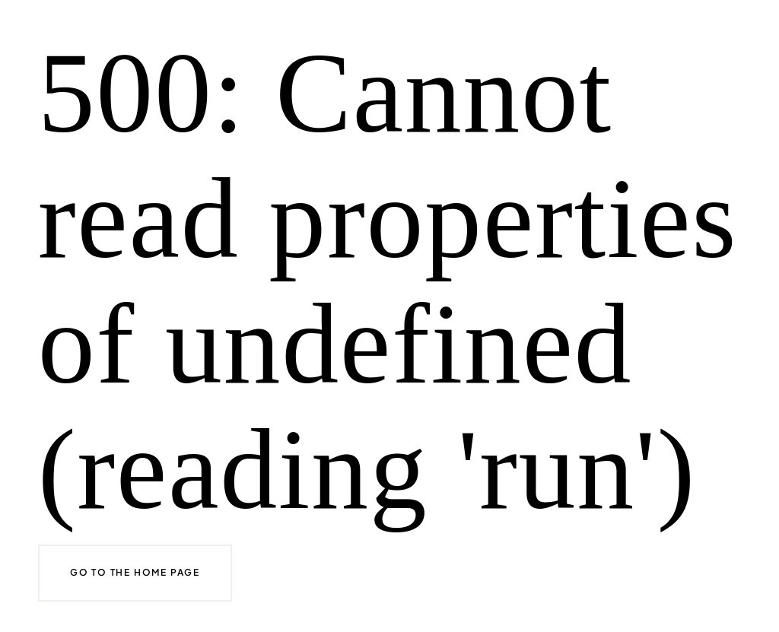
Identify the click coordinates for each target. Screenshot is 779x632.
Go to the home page (135, 572)
